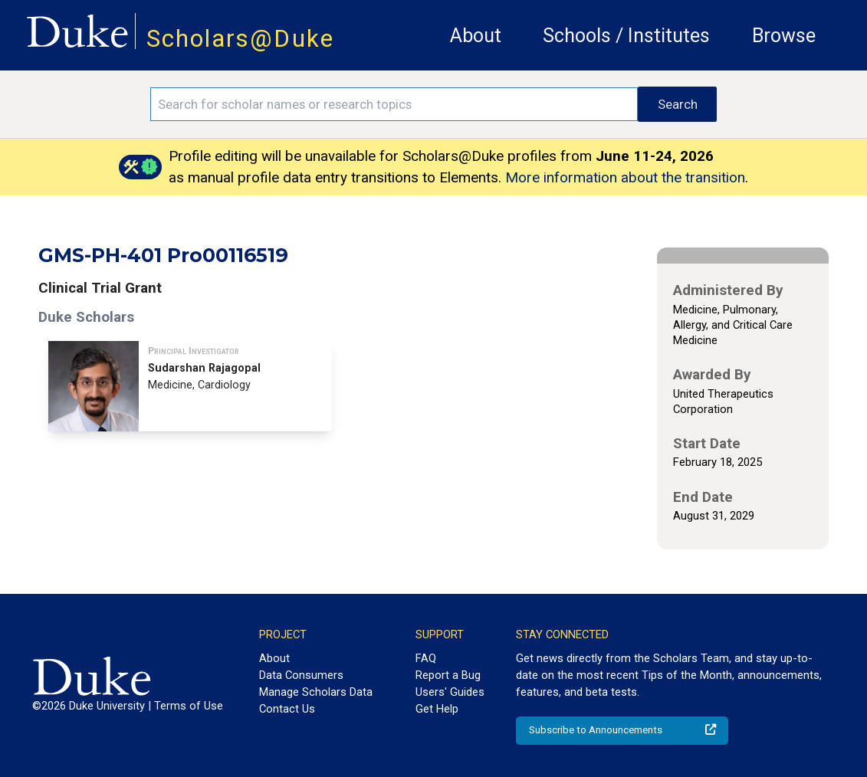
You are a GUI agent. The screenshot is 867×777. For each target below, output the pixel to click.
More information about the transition (625, 177)
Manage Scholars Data (316, 692)
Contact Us (287, 709)
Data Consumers (301, 675)
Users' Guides (449, 692)
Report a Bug (448, 675)
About (475, 36)
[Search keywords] (394, 104)
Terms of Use (188, 706)
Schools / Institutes (626, 36)
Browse (784, 36)
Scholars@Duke (240, 39)
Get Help (436, 709)
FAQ (425, 658)
